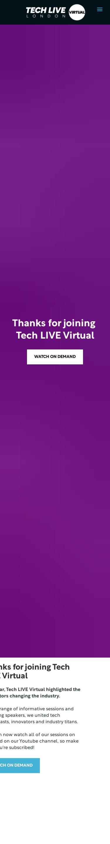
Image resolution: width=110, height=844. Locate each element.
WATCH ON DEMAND (55, 251)
